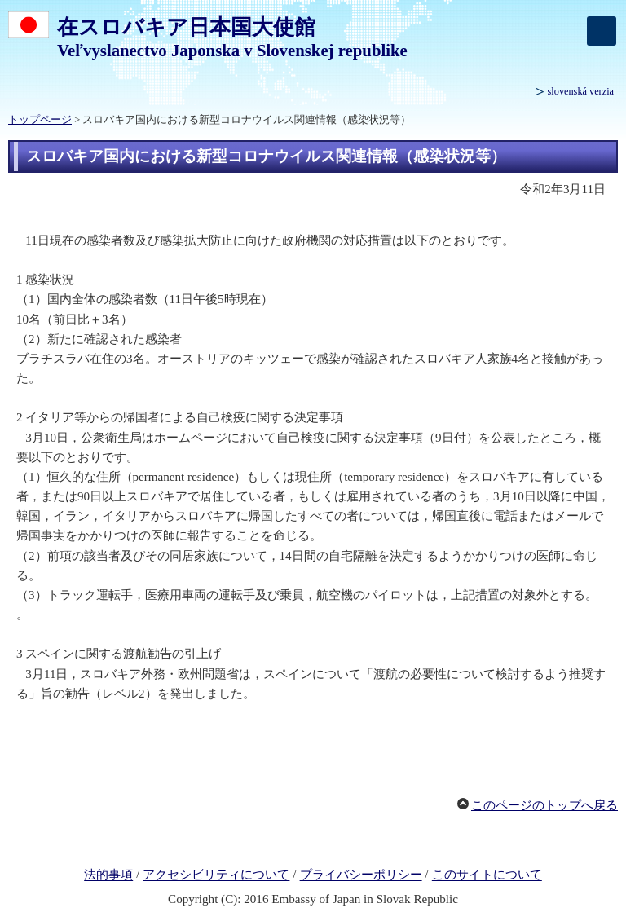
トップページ (40, 120)
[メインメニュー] (601, 31)
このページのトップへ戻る (544, 805)
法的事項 (108, 875)
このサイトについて (487, 875)
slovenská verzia (581, 91)
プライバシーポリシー (361, 875)
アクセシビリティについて (216, 875)
